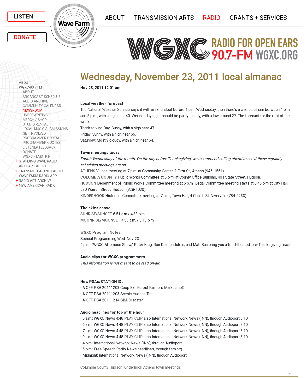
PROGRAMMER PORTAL (41, 138)
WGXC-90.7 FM (29, 87)
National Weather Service (109, 109)
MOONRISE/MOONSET (100, 220)
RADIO (211, 17)
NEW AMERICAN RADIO (36, 185)
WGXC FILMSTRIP (36, 157)
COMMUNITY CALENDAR (42, 106)
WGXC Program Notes (100, 232)
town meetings (168, 367)
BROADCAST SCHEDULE (41, 97)
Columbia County (94, 367)
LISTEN (26, 16)
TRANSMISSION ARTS (164, 17)
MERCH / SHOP (35, 120)
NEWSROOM (32, 110)
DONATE (27, 37)
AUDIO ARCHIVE (35, 101)
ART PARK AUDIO (31, 166)
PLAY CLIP (133, 318)
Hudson (115, 367)
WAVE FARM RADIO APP (36, 176)
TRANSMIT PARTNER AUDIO (39, 171)
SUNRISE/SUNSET (96, 214)
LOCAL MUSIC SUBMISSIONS (45, 129)
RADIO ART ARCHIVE (34, 180)
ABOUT (115, 17)
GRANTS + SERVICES (258, 17)
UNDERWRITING (35, 115)
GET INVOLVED (34, 134)
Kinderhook (132, 367)
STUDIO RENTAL (35, 124)
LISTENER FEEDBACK (39, 147)
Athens (149, 367)
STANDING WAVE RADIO (36, 161)
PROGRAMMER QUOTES (41, 143)
